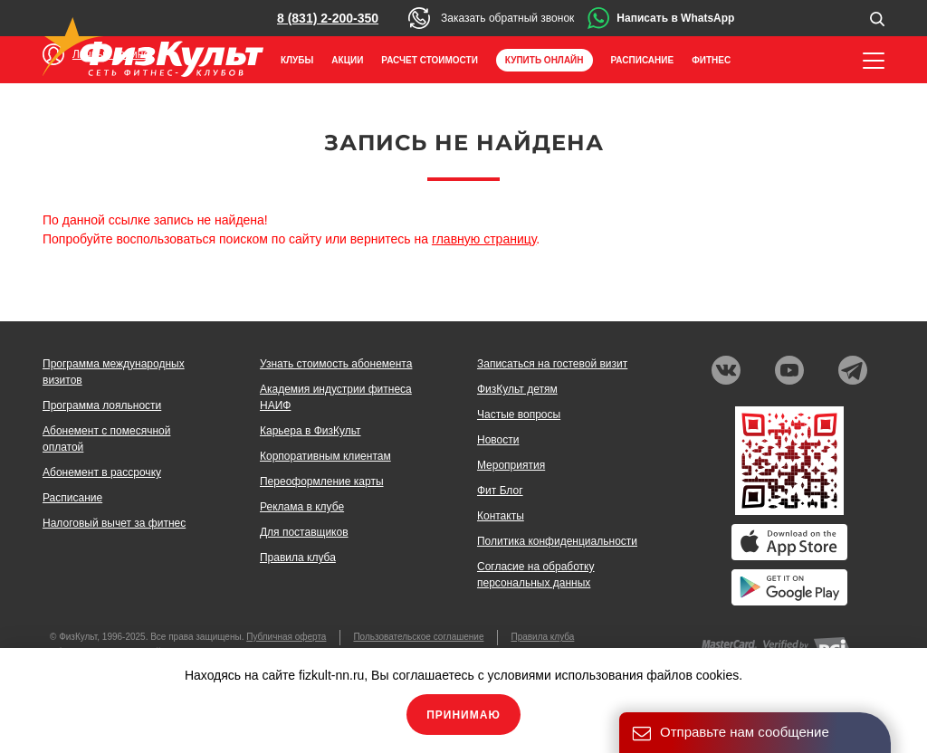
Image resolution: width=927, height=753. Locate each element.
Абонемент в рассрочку (102, 472)
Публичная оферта (286, 637)
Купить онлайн (544, 60)
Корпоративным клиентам (325, 456)
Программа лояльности (102, 405)
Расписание (642, 60)
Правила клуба (298, 557)
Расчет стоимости (429, 60)
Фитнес (711, 60)
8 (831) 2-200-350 (327, 18)
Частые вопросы (518, 414)
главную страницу (484, 239)
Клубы (297, 60)
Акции (347, 60)
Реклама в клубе (302, 506)
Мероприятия (511, 465)
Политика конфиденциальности (557, 541)
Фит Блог (500, 490)
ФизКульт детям (517, 389)
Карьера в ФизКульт (310, 430)
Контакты (500, 516)
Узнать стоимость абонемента (336, 363)
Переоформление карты (322, 481)
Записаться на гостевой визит (552, 363)
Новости (498, 440)
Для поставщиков (304, 532)
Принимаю (463, 715)
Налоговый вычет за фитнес (114, 523)
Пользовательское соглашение (418, 637)
